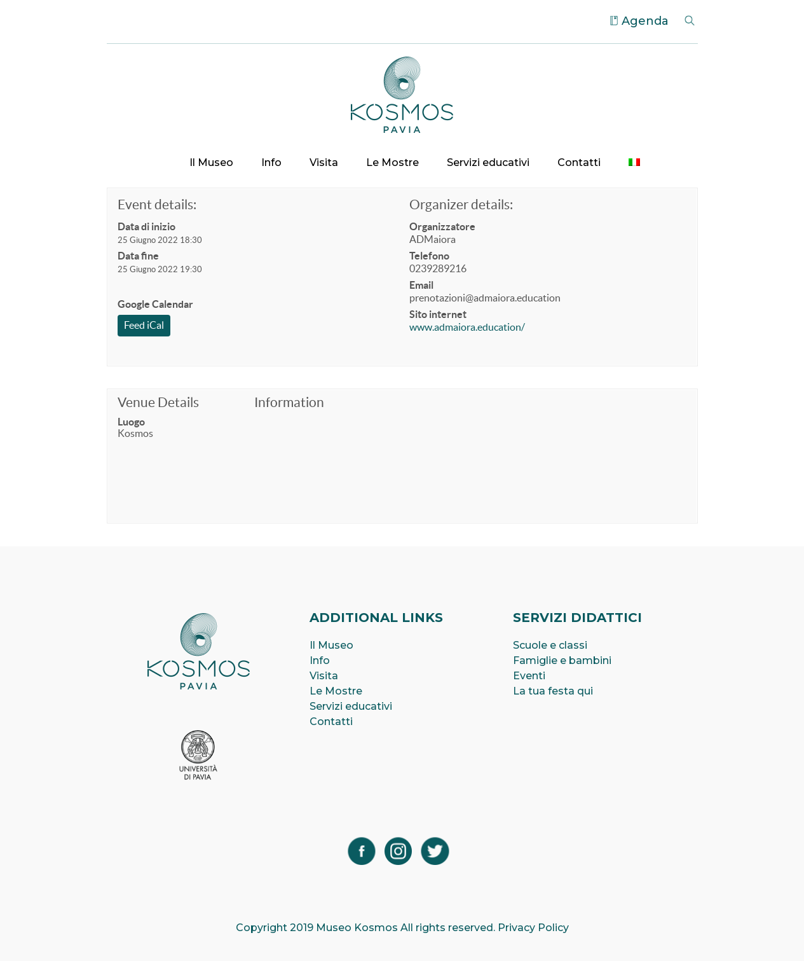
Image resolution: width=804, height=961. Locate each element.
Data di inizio (146, 226)
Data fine (138, 255)
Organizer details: (461, 204)
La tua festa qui (553, 691)
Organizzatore (442, 226)
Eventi (529, 676)
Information (289, 402)
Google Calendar (155, 304)
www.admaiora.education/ (467, 327)
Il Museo (211, 162)
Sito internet (438, 314)
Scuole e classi (550, 645)
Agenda (645, 21)
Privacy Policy (533, 928)
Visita (324, 162)
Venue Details (158, 402)
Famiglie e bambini (562, 660)
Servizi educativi (488, 162)
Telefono (429, 255)
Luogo (131, 421)
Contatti (579, 162)
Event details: (157, 204)
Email (421, 285)
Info (271, 162)
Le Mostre (392, 162)
